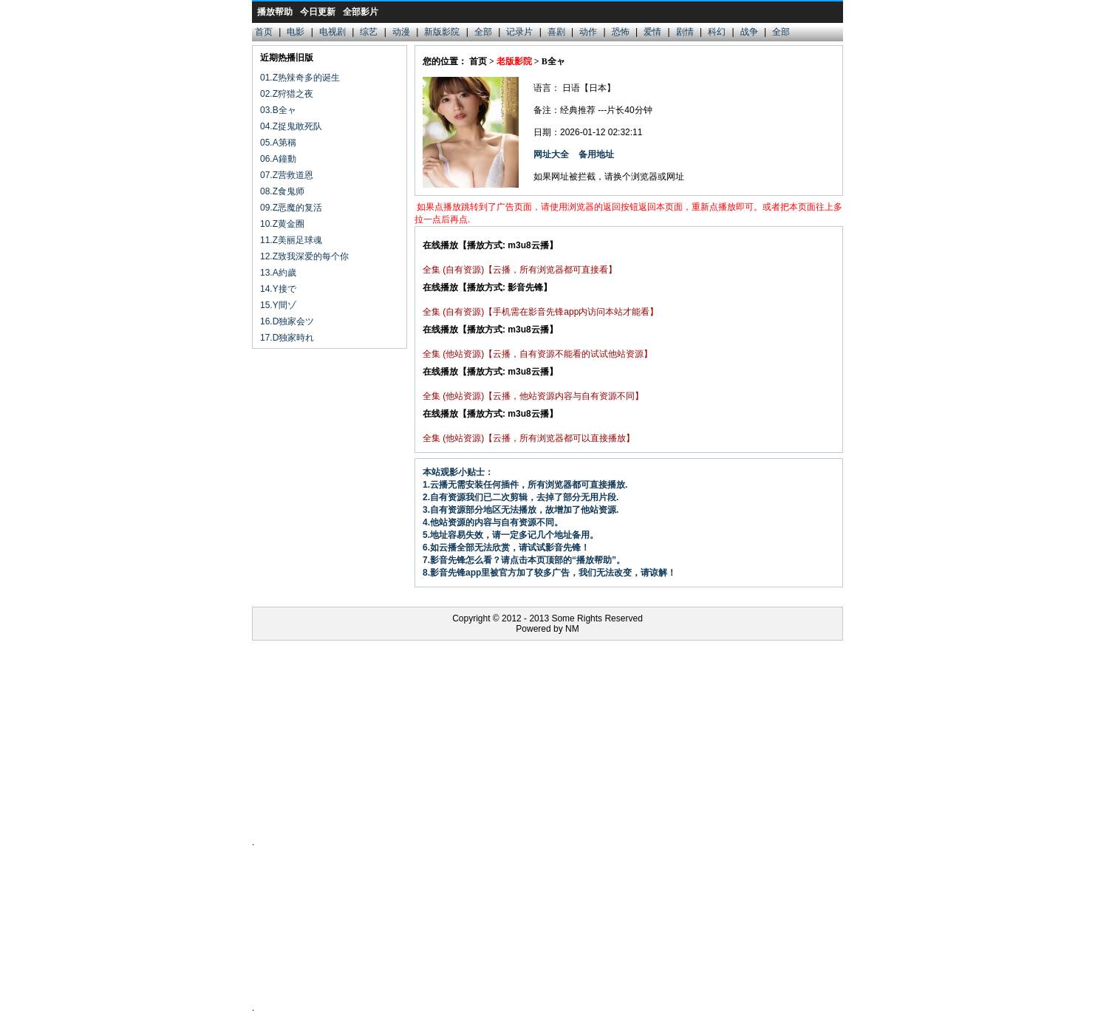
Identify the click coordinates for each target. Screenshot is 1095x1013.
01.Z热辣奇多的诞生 (300, 77)
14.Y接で (278, 289)
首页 (264, 32)
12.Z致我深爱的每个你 (304, 256)
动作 (588, 32)
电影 (295, 32)
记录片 (519, 32)
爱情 (652, 32)
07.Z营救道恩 (286, 175)
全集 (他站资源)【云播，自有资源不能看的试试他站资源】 (537, 354)
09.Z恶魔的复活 (291, 207)
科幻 (717, 32)
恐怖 (621, 32)
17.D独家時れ (287, 337)
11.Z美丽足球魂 (291, 240)
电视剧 (332, 32)
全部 (483, 32)
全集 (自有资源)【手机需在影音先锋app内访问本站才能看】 (540, 312)
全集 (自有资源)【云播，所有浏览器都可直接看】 (520, 270)
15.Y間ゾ (278, 305)
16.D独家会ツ (287, 321)
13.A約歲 (278, 272)
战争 (749, 32)
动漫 (401, 32)
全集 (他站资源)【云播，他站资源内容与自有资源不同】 (533, 396)
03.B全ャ (278, 110)
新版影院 (442, 32)
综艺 (369, 32)
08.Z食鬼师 (282, 191)
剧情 (685, 32)
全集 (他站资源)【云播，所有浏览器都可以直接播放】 (529, 438)
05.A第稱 (278, 142)
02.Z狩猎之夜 (286, 94)
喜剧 (556, 32)
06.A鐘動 (278, 159)
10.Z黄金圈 (282, 224)
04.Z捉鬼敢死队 (291, 126)
